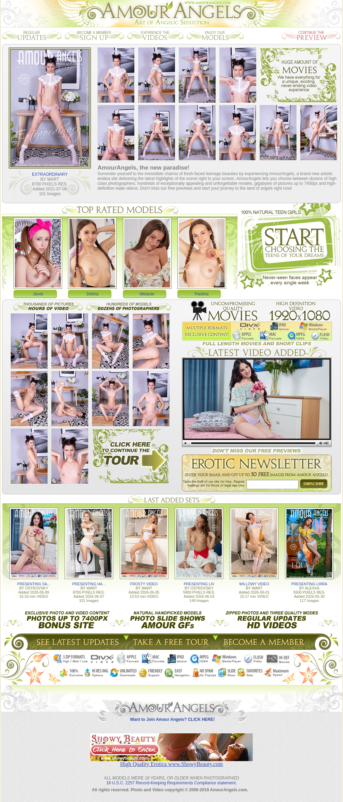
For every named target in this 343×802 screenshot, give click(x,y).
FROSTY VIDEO (144, 584)
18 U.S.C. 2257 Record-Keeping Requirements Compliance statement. (171, 783)
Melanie (147, 294)
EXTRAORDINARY (50, 174)
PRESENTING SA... (33, 584)
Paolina (202, 294)
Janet (38, 294)
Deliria (92, 294)
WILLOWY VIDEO (254, 584)
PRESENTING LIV (199, 584)
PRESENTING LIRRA (309, 584)
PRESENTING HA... (89, 584)
